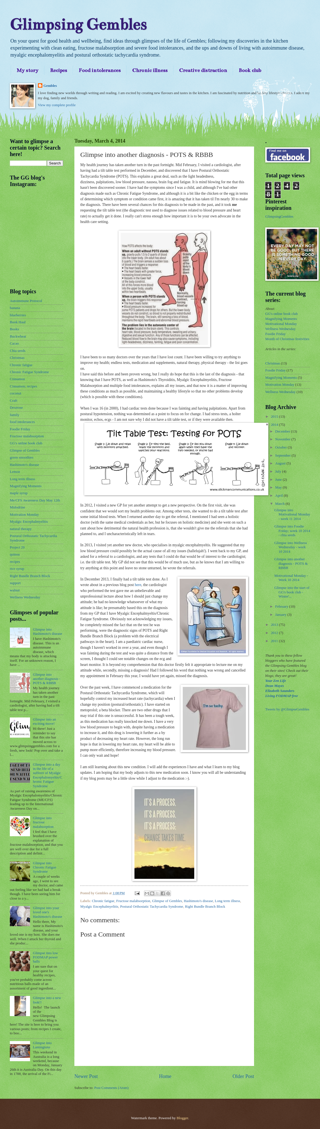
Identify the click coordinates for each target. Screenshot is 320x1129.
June (279, 480)
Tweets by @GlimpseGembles (287, 709)
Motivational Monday (281, 324)
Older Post (243, 1076)
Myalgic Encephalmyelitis (99, 907)
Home (165, 1076)
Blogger (182, 1118)
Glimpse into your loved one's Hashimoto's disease (47, 912)
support (15, 583)
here (138, 585)
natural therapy (21, 529)
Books (14, 329)
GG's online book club (26, 443)
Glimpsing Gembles (78, 24)
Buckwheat (18, 336)
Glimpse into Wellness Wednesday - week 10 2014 (290, 547)
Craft (13, 401)
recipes (15, 562)
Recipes (58, 70)
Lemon (15, 472)
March (280, 504)
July (278, 471)
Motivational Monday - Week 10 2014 (291, 578)
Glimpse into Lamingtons (42, 1045)
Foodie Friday (20, 429)
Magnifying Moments (26, 486)
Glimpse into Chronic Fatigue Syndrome (44, 867)
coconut (15, 393)
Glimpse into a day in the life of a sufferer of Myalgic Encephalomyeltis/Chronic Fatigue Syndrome (47, 775)
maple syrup (19, 493)
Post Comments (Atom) (111, 1088)
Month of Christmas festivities (287, 339)
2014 (275, 425)
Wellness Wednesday (25, 597)
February (282, 606)
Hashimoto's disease (198, 901)
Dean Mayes (274, 686)
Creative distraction (203, 70)
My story (27, 70)
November (283, 439)
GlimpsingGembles (279, 217)
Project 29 (17, 547)
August (280, 463)
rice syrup (17, 569)
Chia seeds (17, 351)
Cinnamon (17, 379)
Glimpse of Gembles (167, 901)
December (283, 431)
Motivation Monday (24, 515)
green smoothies (21, 457)
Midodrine (17, 507)
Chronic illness (150, 70)
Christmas (17, 358)
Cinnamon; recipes (23, 386)
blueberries (18, 315)
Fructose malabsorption (133, 901)
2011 (275, 641)
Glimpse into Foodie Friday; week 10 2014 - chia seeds (292, 530)
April (279, 496)
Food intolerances (100, 70)
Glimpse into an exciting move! (44, 721)
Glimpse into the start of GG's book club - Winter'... (291, 592)
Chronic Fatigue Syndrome (29, 372)
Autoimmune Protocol (26, 301)
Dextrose (16, 408)
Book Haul (18, 322)
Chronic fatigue (103, 901)
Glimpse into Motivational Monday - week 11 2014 (292, 514)
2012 (275, 633)
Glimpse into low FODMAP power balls (45, 957)
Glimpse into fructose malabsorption (43, 822)
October (281, 447)
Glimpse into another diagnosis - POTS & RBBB (46, 679)
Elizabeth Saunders (279, 691)
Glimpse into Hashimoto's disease (47, 632)
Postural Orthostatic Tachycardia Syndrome (151, 907)
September (283, 455)
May (279, 487)
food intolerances (22, 422)
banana (15, 308)
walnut (15, 590)
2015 (275, 417)
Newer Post (86, 1076)
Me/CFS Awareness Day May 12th (35, 500)
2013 (275, 625)
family (14, 415)
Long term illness (227, 901)
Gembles (50, 86)
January (281, 615)
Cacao (14, 343)
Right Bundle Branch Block (205, 907)
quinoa (15, 554)
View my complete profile (57, 105)
